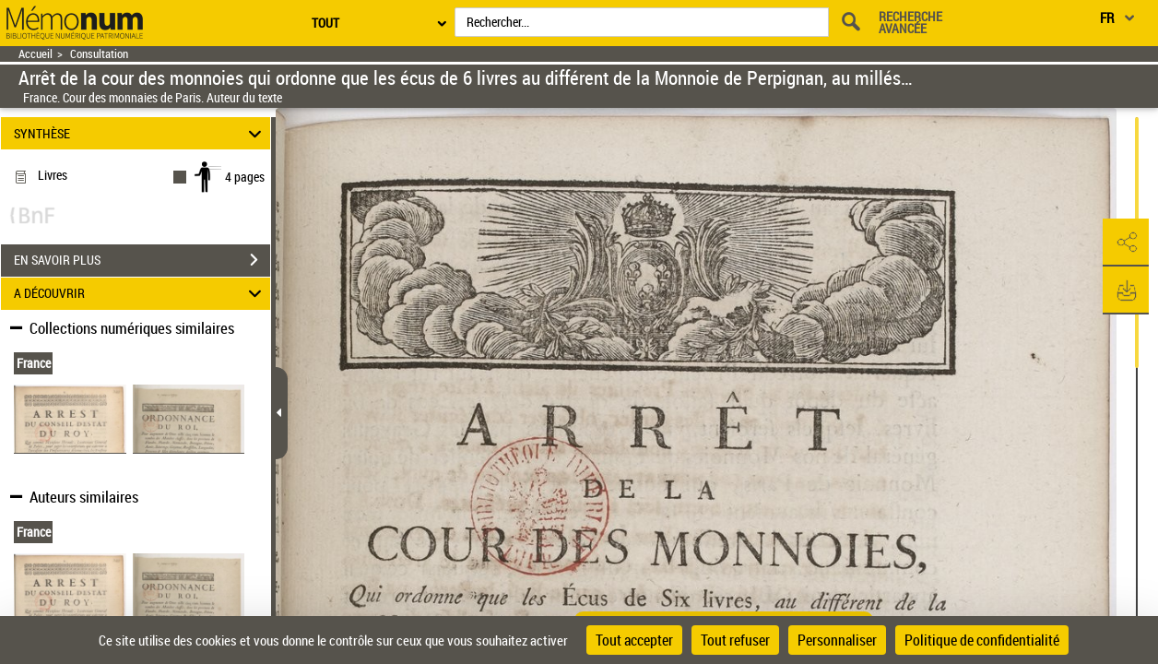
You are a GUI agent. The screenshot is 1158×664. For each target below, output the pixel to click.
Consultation (99, 54)
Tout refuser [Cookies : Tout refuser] (735, 640)
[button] (1126, 243)
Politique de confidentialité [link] (981, 640)
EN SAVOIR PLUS (142, 260)
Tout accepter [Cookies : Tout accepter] (634, 640)
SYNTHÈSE (140, 133)
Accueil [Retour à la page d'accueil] (35, 54)
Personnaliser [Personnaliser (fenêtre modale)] (837, 640)
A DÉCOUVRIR (140, 294)
